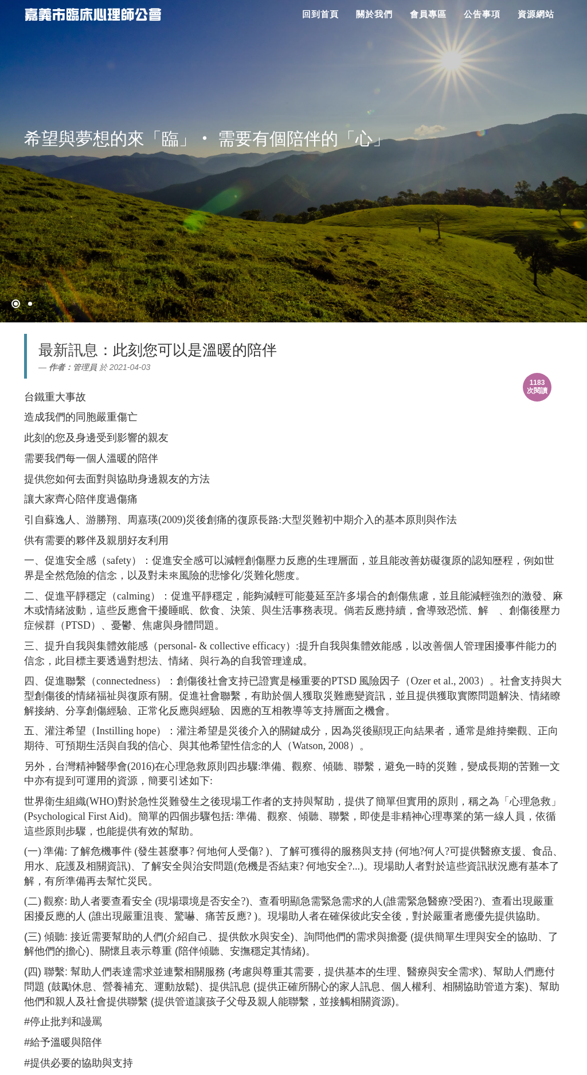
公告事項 (482, 14)
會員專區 (428, 14)
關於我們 (374, 14)
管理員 (85, 367)
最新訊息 (68, 350)
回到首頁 (320, 14)
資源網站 (536, 14)
